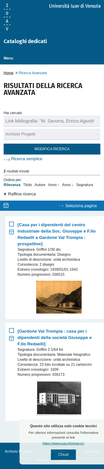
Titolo (27, 185)
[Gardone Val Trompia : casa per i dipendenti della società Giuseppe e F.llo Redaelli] (55, 337)
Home (8, 73)
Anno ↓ (68, 185)
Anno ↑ (53, 185)
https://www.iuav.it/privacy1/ (71, 443)
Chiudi (71, 455)
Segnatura (84, 185)
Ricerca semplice (26, 159)
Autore (40, 185)
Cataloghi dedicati (25, 41)
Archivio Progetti (18, 451)
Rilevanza (12, 185)
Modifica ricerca (52, 149)
